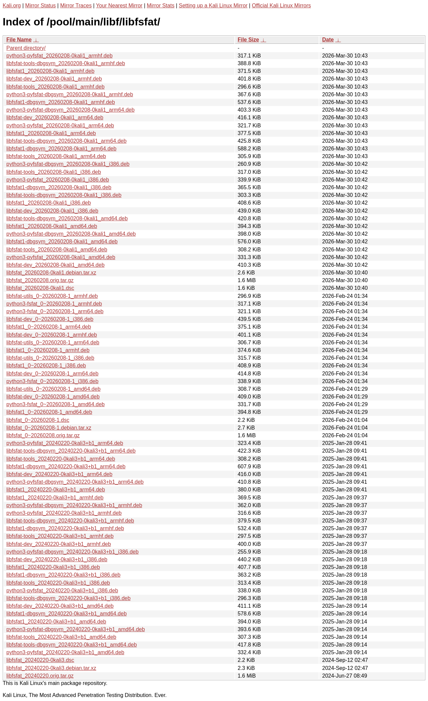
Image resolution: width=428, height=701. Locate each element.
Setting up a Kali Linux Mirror (213, 5)
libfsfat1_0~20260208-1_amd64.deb (49, 412)
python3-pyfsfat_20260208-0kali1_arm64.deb (60, 125)
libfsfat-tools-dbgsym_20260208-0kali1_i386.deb (63, 195)
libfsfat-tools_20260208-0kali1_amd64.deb (56, 249)
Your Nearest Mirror (119, 5)
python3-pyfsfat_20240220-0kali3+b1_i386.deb (62, 590)
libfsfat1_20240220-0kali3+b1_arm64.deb (55, 489)
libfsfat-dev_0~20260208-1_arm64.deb (52, 373)
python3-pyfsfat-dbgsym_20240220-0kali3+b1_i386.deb (72, 552)
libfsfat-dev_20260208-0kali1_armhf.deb (54, 79)
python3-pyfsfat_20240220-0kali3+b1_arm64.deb (64, 443)
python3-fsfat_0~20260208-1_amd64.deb (55, 404)
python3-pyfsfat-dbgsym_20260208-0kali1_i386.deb (67, 164)
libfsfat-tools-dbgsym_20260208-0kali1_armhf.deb (65, 63)
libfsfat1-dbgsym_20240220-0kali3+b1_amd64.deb (66, 613)
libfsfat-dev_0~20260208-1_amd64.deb (53, 396)
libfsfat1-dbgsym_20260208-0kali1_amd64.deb (62, 241)
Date (328, 39)
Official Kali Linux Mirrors (281, 5)
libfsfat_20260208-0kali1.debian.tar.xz (51, 272)
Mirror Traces (76, 5)
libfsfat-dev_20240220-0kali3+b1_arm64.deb (59, 474)
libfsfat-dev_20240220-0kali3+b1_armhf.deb (58, 544)
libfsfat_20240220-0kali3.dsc (40, 660)
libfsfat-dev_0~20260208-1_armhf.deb (51, 335)
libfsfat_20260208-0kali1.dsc (40, 288)
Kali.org (12, 5)
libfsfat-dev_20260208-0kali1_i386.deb (52, 211)
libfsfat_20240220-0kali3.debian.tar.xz (51, 668)
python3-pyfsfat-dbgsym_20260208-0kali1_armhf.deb (69, 94)
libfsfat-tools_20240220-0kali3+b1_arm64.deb (60, 459)
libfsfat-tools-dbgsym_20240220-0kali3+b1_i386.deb (68, 598)
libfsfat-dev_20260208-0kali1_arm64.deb (54, 117)
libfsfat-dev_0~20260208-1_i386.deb (49, 319)
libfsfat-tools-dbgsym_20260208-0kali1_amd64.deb (67, 218)
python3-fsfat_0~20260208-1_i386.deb (52, 381)
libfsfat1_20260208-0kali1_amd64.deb (51, 226)
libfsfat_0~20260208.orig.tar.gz (43, 435)
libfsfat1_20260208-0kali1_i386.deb (48, 203)
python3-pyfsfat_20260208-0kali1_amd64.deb (60, 257)
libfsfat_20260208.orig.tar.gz (40, 280)
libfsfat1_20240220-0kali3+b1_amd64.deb (56, 621)
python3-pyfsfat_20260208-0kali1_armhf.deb (59, 56)
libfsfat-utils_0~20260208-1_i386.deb (50, 358)
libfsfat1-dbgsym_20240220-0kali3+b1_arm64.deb (65, 466)
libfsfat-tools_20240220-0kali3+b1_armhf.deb (60, 536)
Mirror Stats (161, 5)
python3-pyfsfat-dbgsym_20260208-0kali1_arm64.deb (70, 110)
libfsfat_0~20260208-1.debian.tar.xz (48, 428)
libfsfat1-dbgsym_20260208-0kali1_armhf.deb (60, 102)
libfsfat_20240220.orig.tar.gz (40, 676)
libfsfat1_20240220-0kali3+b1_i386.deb (53, 567)
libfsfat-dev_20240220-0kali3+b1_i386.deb (56, 559)
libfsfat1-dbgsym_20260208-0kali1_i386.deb (58, 187)
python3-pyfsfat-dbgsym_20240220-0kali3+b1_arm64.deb (75, 482)
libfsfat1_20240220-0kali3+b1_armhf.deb (54, 497)
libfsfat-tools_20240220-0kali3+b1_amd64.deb (61, 637)
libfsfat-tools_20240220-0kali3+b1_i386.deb (58, 583)
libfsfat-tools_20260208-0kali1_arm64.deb (56, 156)
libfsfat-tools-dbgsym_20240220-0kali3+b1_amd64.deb (71, 645)
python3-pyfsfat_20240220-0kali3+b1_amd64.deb (65, 652)
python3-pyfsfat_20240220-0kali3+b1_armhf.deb (64, 513)
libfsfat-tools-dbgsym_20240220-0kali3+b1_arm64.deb (70, 451)
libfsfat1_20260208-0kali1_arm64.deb (51, 133)
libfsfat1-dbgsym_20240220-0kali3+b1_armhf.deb (65, 528)
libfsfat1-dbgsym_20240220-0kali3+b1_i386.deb (63, 575)
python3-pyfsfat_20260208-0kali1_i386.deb (57, 180)
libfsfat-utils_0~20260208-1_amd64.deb (53, 389)
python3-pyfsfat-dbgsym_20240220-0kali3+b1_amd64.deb (75, 629)
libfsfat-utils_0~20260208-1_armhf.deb (52, 296)
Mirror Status (40, 5)
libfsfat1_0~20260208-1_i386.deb (46, 365)
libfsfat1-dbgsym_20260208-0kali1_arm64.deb (61, 148)
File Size (248, 39)
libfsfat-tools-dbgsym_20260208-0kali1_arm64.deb (66, 141)
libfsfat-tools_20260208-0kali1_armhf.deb (55, 87)
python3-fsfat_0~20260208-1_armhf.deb (54, 304)
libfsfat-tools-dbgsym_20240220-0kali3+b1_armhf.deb (70, 520)
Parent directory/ (25, 48)
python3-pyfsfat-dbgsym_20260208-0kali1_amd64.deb (71, 234)
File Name (19, 39)
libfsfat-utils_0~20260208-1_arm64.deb (52, 342)
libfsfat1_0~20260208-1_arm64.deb (48, 327)
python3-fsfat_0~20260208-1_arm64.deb (54, 311)
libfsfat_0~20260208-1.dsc (37, 420)
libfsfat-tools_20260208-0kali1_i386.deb (53, 172)
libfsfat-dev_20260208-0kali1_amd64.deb (55, 265)
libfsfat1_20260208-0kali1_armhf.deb (50, 71)
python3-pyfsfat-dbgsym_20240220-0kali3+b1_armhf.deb (74, 505)
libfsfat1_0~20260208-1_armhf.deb (48, 350)
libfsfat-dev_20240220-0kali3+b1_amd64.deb (60, 606)
